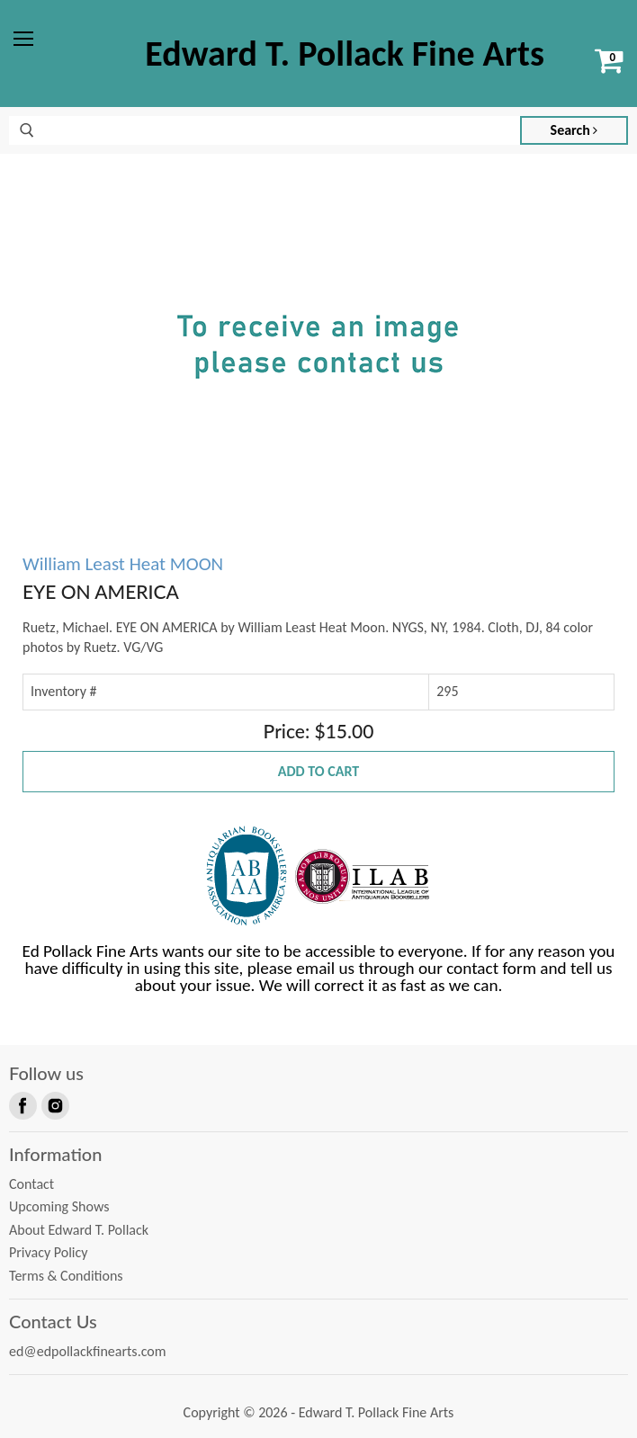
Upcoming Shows (59, 1206)
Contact (31, 1183)
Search (574, 129)
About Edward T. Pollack (78, 1229)
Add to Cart (318, 771)
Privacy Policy (48, 1252)
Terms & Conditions (66, 1275)
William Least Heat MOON (122, 564)
